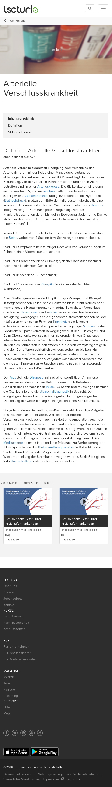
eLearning (11, 696)
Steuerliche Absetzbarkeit (22, 779)
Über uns (10, 586)
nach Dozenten (15, 629)
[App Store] (16, 752)
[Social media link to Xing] (40, 733)
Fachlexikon (16, 21)
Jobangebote (13, 599)
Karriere (9, 689)
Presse (9, 592)
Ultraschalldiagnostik (54, 392)
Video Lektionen (20, 132)
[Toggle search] (89, 8)
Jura (7, 683)
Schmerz (89, 326)
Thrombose (28, 312)
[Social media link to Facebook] (6, 733)
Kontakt (9, 605)
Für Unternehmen (16, 647)
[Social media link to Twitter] (15, 733)
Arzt (13, 378)
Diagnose (36, 378)
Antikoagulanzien (61, 447)
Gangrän (47, 284)
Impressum (51, 779)
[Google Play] (44, 751)
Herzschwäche (21, 461)
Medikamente (13, 443)
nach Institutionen (16, 623)
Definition (15, 125)
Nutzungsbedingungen (54, 774)
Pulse (50, 387)
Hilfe (7, 707)
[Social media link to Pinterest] (23, 733)
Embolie (51, 312)
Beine (13, 238)
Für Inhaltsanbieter (17, 653)
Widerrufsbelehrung (88, 774)
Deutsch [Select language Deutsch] (71, 779)
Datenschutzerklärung (19, 774)
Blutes (42, 447)
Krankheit (60, 322)
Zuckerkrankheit (36, 196)
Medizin (9, 677)
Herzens (97, 205)
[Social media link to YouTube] (32, 733)
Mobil (7, 713)
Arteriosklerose (48, 186)
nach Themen (13, 616)
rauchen (49, 191)
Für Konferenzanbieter (20, 659)
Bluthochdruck (14, 200)
